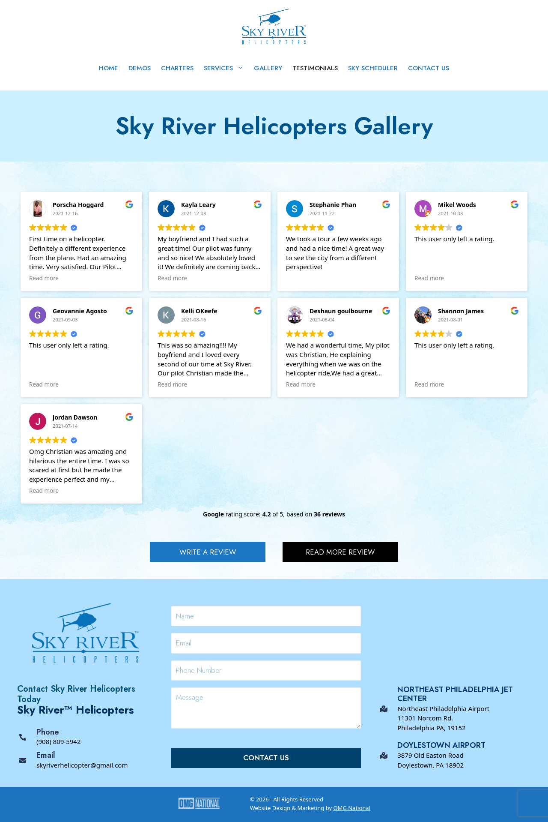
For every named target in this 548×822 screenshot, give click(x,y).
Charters (177, 68)
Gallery (268, 68)
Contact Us (428, 68)
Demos (139, 68)
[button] (207, 552)
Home (108, 68)
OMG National (351, 808)
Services (226, 68)
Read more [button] (44, 278)
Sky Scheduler (373, 68)
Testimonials (315, 68)
